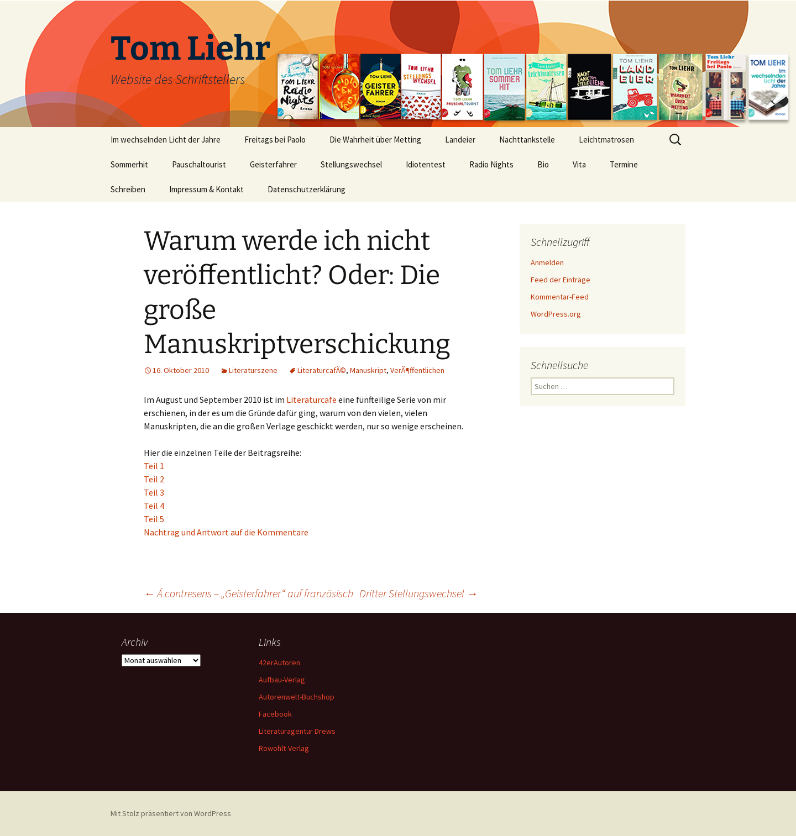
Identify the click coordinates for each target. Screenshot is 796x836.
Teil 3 (154, 492)
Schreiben (128, 189)
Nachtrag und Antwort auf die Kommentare (226, 532)
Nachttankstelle (527, 139)
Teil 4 (154, 505)
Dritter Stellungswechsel (418, 593)
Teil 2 (154, 479)
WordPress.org (556, 314)
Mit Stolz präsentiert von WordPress (171, 813)
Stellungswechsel (351, 164)
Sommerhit (129, 164)
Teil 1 (154, 465)
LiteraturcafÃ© (321, 370)
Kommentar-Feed (560, 297)
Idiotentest (426, 164)
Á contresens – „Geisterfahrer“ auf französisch (248, 593)
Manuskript (368, 370)
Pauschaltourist (199, 164)
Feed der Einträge (560, 280)
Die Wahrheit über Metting (375, 139)
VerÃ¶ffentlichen (417, 370)
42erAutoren (279, 662)
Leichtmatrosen (606, 139)
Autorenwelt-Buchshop (296, 697)
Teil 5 (154, 518)
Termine (624, 164)
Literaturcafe (312, 399)
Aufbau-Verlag (282, 680)
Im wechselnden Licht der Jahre (166, 139)
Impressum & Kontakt (206, 189)
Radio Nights (491, 164)
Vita (579, 164)
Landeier (460, 139)
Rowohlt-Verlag (284, 748)
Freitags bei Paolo (275, 139)
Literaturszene (253, 370)
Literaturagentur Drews (297, 731)
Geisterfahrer (273, 164)
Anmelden (547, 262)
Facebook (275, 714)
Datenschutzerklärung (306, 189)
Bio (543, 164)
